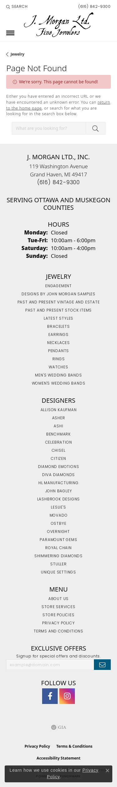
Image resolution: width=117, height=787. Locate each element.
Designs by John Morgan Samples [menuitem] (58, 294)
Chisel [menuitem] (59, 451)
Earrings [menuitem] (58, 335)
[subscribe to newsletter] (102, 664)
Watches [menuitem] (58, 367)
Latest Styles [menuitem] (58, 319)
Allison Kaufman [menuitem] (59, 410)
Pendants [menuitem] (58, 351)
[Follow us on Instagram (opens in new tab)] (67, 696)
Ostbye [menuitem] (58, 524)
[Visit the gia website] (58, 727)
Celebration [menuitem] (58, 443)
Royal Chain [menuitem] (58, 548)
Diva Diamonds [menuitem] (58, 475)
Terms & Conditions (74, 746)
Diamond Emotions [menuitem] (58, 467)
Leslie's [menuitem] (58, 507)
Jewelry (17, 54)
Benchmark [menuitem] (58, 434)
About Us (58, 599)
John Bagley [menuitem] (58, 491)
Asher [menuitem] (58, 418)
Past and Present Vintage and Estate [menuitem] (58, 302)
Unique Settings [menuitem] (58, 572)
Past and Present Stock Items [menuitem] (58, 310)
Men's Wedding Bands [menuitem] (58, 375)
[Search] (17, 7)
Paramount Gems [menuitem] (58, 540)
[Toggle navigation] (10, 33)
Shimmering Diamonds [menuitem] (58, 556)
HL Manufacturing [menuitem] (58, 483)
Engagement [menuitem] (58, 286)
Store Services (58, 607)
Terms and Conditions (58, 631)
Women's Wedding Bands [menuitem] (58, 384)
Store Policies (58, 615)
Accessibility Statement (58, 758)
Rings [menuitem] (58, 359)
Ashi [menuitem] (58, 426)
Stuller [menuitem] (58, 564)
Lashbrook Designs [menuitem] (58, 499)
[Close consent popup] (107, 770)
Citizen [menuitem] (58, 459)
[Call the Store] (58, 182)
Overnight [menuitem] (58, 532)
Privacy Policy (58, 623)
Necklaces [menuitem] (58, 343)
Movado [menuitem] (59, 516)
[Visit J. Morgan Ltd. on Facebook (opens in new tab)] (50, 696)
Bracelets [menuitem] (58, 327)
